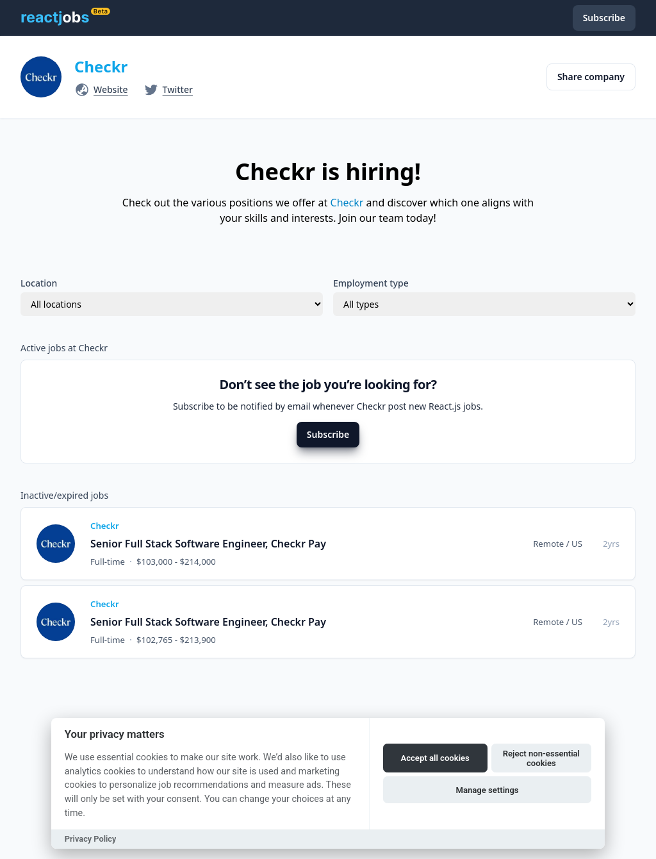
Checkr (100, 66)
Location (38, 283)
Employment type (371, 283)
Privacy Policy (91, 839)
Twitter (178, 89)
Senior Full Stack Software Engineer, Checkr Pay (208, 544)
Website (111, 89)
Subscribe (328, 434)
